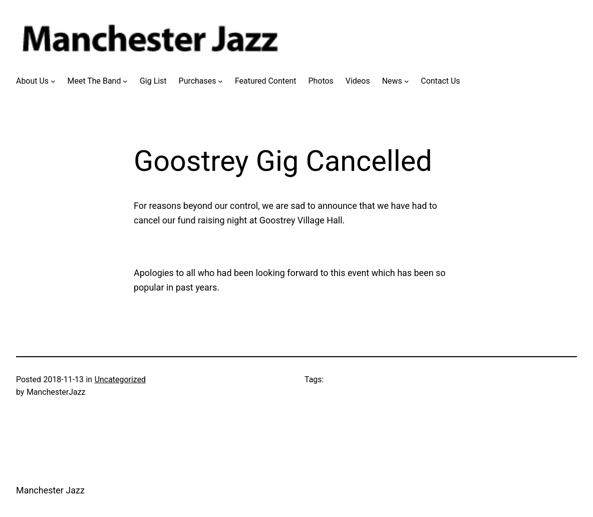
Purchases (197, 81)
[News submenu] (406, 81)
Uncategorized (120, 379)
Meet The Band (94, 81)
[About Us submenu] (53, 81)
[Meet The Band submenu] (125, 81)
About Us (32, 81)
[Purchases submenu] (220, 81)
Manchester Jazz (50, 490)
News (392, 81)
